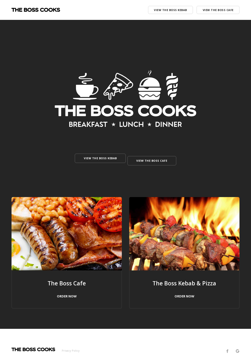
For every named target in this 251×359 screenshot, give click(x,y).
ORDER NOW (66, 291)
